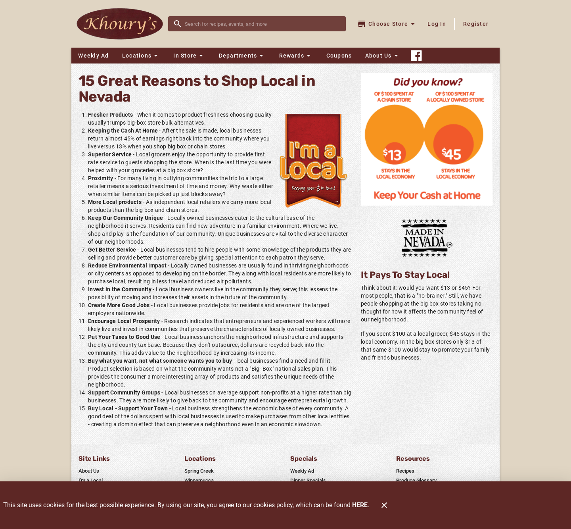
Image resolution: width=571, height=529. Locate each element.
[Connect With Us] (416, 55)
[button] (141, 55)
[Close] (384, 505)
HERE (360, 505)
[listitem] (89, 471)
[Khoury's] (122, 24)
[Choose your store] (387, 24)
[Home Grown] (426, 238)
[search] (262, 24)
